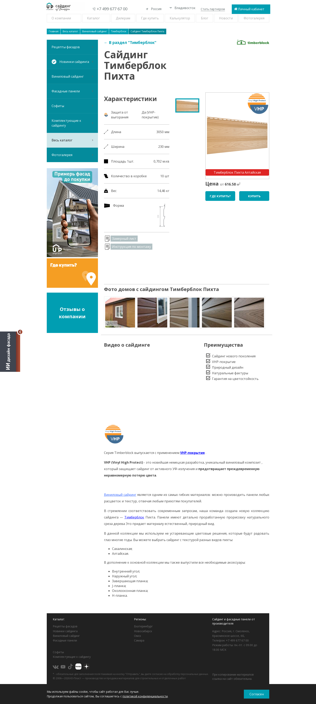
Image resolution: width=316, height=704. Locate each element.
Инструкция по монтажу (131, 246)
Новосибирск (143, 631)
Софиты (72, 106)
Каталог (93, 18)
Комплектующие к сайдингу (72, 123)
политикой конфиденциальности (145, 696)
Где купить (150, 18)
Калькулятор (180, 18)
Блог (204, 18)
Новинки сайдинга (65, 631)
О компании (61, 18)
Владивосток (182, 8)
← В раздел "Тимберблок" (130, 42)
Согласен (256, 694)
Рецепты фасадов (72, 47)
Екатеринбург (143, 626)
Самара (139, 640)
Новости (226, 18)
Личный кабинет (251, 9)
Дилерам (123, 18)
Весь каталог (72, 140)
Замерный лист (124, 238)
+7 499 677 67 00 (112, 8)
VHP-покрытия (192, 453)
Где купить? (220, 196)
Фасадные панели (72, 91)
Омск (137, 636)
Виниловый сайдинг (72, 76)
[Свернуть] (20, 332)
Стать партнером (213, 9)
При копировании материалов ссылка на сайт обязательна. (233, 677)
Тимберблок (134, 517)
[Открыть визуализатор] (10, 351)
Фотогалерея (254, 18)
